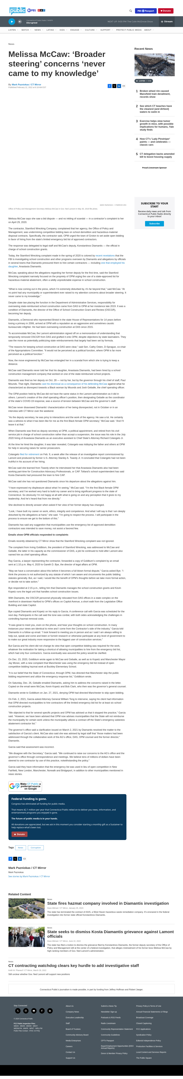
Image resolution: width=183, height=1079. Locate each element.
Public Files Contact (21, 1034)
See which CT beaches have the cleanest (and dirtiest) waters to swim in (156, 112)
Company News (72, 1015)
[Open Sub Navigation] (18, 33)
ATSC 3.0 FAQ (34, 1034)
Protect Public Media (129, 33)
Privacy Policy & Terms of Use (148, 1009)
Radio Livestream (108, 1027)
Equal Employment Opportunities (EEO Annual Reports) (117, 1050)
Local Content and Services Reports (151, 1055)
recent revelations (105, 259)
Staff (68, 1027)
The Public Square (144, 1061)
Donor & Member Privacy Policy (114, 1057)
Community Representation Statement (117, 1032)
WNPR (25, 1032)
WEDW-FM (18, 1032)
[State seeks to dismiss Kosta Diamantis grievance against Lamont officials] (26, 940)
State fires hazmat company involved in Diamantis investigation (108, 906)
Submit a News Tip (109, 1009)
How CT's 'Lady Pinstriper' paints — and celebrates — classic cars (155, 145)
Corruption (36, 851)
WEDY (35, 1029)
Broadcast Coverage (144, 1021)
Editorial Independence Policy (148, 1044)
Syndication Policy (143, 1038)
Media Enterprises (73, 1044)
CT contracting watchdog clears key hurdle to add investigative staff (73, 969)
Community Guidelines (110, 1038)
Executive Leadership (75, 1021)
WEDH (16, 1029)
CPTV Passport (107, 1044)
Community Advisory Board (77, 1038)
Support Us (70, 1061)
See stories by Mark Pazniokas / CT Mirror (29, 879)
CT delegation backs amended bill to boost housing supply (157, 158)
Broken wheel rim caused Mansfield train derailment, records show (155, 97)
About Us (70, 1009)
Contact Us (70, 1055)
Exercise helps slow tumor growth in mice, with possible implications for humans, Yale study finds (157, 128)
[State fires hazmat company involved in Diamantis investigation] (26, 912)
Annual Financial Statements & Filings (152, 1015)
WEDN (22, 1029)
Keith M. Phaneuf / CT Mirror (20, 973)
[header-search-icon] (131, 12)
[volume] (20, 25)
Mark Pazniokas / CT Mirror (26, 88)
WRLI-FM (38, 1032)
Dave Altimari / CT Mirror (57, 911)
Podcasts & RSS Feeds (111, 1021)
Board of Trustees (73, 1032)
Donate (168, 12)
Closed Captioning (143, 1027)
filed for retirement (29, 457)
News (11, 47)
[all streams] (167, 24)
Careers (69, 1050)
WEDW (29, 1029)
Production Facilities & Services (149, 1050)
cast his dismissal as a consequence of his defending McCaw (74, 387)
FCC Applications (143, 1032)
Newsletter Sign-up (109, 1015)
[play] (12, 24)
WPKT (31, 1032)
